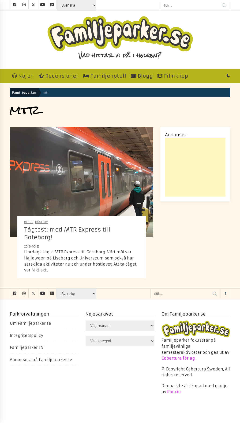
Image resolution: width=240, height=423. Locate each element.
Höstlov (41, 222)
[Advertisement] (195, 167)
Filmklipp (173, 76)
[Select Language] (76, 5)
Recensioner (58, 76)
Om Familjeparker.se (30, 323)
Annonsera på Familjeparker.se (41, 359)
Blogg (142, 76)
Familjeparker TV (27, 347)
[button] (228, 76)
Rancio (174, 391)
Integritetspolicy (26, 335)
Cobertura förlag (178, 358)
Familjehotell (104, 76)
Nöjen (23, 76)
